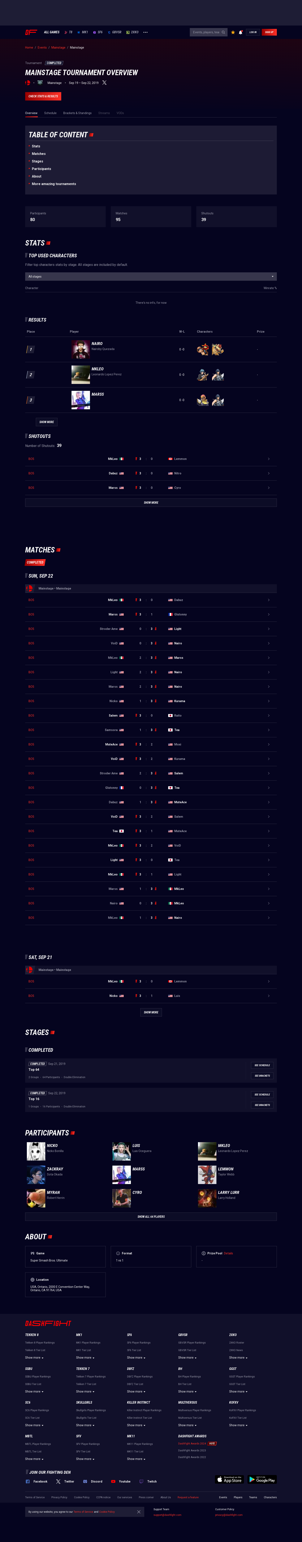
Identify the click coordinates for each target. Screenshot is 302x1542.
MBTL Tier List (33, 1451)
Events (223, 1497)
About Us (165, 1497)
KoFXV (233, 1402)
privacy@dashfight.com (229, 1515)
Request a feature (188, 1497)
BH (180, 1369)
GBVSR (114, 32)
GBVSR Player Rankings (192, 1342)
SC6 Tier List (32, 1417)
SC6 (27, 1402)
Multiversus (187, 1402)
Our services (124, 1497)
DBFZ (130, 1369)
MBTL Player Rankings (38, 1444)
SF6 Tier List (134, 1350)
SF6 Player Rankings (139, 1342)
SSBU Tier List (33, 1384)
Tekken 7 (83, 1369)
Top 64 (34, 1070)
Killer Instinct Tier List (139, 1417)
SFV (78, 1436)
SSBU (28, 1369)
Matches (39, 154)
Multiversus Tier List (190, 1417)
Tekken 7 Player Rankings (91, 1376)
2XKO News (236, 1350)
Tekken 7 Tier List (86, 1384)
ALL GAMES (51, 32)
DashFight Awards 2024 (192, 1443)
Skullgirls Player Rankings (91, 1410)
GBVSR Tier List (187, 1350)
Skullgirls (84, 1402)
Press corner (146, 1497)
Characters (270, 1497)
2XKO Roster (236, 1342)
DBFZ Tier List (135, 1384)
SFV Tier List (83, 1451)
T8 (68, 32)
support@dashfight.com (167, 1515)
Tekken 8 (32, 1335)
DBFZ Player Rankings (140, 1376)
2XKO (132, 32)
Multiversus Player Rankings (194, 1410)
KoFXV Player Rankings (242, 1410)
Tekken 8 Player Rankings (40, 1342)
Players (238, 1497)
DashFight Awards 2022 (192, 1457)
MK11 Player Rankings (140, 1444)
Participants (41, 169)
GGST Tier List (237, 1384)
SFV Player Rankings (88, 1444)
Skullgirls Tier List (86, 1417)
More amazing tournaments (54, 184)
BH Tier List (184, 1384)
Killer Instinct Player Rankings (144, 1410)
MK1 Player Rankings (88, 1342)
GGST (232, 1369)
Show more (35, 1358)
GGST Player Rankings (242, 1376)
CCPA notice (103, 1497)
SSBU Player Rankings (38, 1376)
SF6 (98, 32)
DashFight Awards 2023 (192, 1450)
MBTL (29, 1436)
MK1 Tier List (83, 1350)
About (36, 176)
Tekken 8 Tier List (35, 1350)
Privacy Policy (59, 1497)
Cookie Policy (82, 1497)
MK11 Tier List (135, 1451)
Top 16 (34, 1099)
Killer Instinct (138, 1402)
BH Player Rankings (189, 1376)
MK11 (131, 1436)
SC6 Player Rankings (37, 1410)
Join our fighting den (50, 1472)
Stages (37, 161)
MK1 (82, 32)
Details (228, 1253)
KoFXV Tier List (238, 1417)
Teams (253, 1497)
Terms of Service (35, 1497)
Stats (36, 146)
